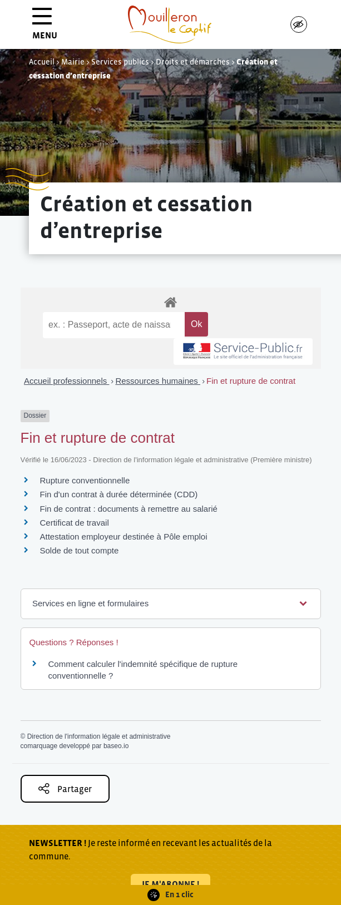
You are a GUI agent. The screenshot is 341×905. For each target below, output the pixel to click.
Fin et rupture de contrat (250, 380)
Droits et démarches (193, 61)
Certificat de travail (74, 522)
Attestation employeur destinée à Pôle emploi (123, 536)
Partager (65, 788)
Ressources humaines (157, 380)
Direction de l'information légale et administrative (99, 736)
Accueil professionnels (66, 380)
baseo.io (116, 746)
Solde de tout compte (79, 550)
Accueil (42, 61)
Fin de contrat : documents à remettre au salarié (129, 508)
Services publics (120, 61)
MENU (44, 27)
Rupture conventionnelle (85, 480)
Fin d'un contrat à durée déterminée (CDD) (119, 494)
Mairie (73, 61)
